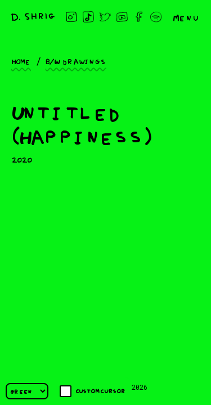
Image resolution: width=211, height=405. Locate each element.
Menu (186, 17)
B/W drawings (76, 60)
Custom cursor (92, 391)
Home (21, 60)
